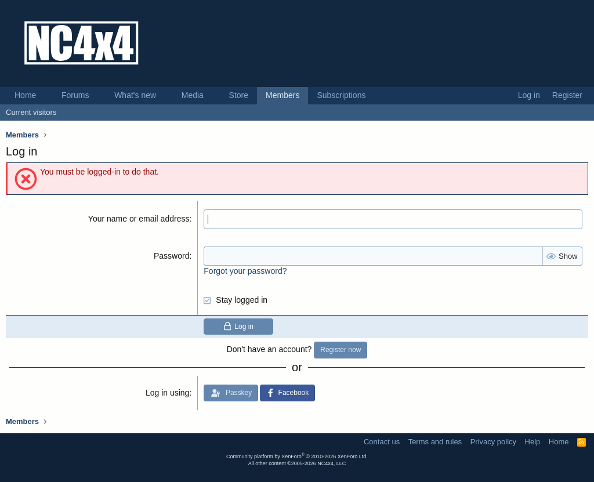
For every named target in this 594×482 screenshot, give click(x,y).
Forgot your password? (245, 271)
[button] (45, 95)
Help (533, 441)
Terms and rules (435, 441)
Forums (75, 95)
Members (282, 95)
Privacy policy (493, 441)
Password (171, 255)
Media (193, 95)
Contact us (382, 441)
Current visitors (31, 112)
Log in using (168, 392)
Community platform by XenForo (297, 456)
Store (238, 95)
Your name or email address (139, 218)
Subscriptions (341, 95)
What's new (135, 95)
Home (25, 95)
